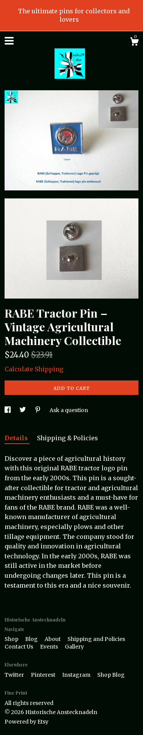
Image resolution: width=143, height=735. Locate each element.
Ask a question (69, 410)
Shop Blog (111, 674)
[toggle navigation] (9, 41)
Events (49, 646)
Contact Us (19, 646)
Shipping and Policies (96, 639)
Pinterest (43, 674)
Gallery (74, 646)
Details (17, 438)
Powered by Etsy (26, 721)
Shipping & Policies (67, 438)
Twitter (15, 674)
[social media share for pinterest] (38, 410)
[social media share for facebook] (8, 410)
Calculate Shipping (34, 369)
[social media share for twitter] (23, 410)
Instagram (77, 674)
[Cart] (134, 42)
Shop (12, 639)
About (53, 639)
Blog (32, 639)
